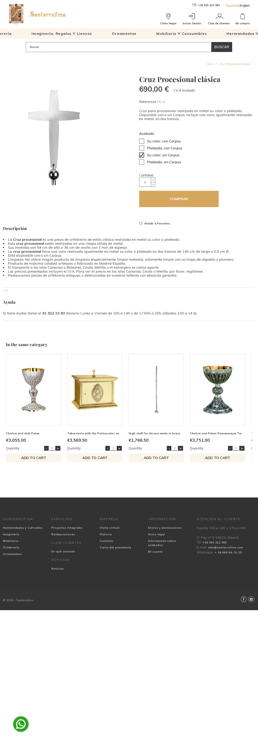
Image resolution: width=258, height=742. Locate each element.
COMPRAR (179, 199)
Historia (106, 536)
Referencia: (148, 102)
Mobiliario (10, 543)
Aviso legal (156, 536)
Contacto (106, 543)
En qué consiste (63, 553)
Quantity (12, 450)
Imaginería (11, 536)
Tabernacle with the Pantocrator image (97, 435)
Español (232, 5)
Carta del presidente (115, 549)
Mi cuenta (155, 554)
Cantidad (146, 175)
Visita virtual (110, 530)
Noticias (57, 571)
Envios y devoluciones (164, 530)
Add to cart (34, 460)
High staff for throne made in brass (158, 435)
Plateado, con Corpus (164, 148)
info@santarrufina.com (225, 549)
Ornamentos (12, 556)
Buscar (221, 47)
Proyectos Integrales (66, 530)
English (245, 5)
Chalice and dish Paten (23, 435)
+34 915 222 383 (209, 5)
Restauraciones (63, 536)
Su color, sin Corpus (163, 155)
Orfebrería (11, 549)
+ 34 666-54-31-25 (228, 554)
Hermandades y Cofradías (23, 530)
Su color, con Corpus (164, 141)
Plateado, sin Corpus (164, 162)
